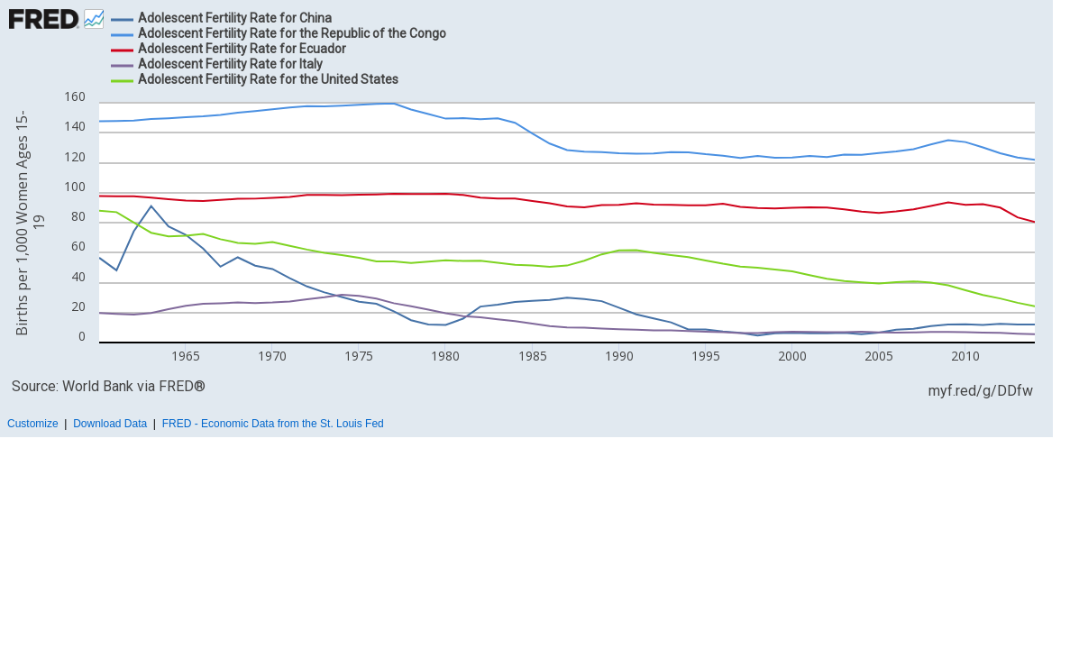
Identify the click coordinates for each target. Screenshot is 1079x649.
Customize (33, 423)
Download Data (110, 423)
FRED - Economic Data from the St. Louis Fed (273, 423)
